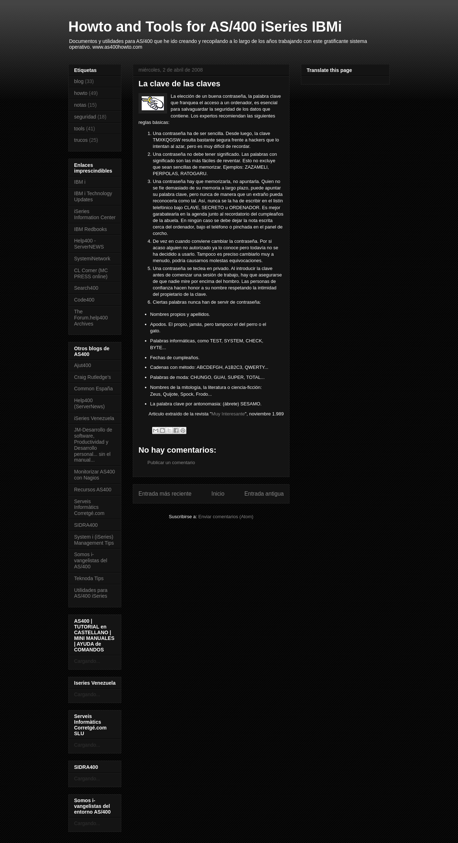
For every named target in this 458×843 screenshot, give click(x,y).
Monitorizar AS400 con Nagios (94, 475)
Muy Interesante (228, 413)
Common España (93, 388)
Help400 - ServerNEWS (89, 244)
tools (79, 128)
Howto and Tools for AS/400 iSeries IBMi (205, 26)
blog (78, 81)
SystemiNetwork (92, 258)
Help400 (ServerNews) (89, 403)
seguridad (85, 117)
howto (80, 93)
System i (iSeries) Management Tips (94, 540)
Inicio (217, 494)
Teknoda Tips (89, 578)
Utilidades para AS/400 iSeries (90, 593)
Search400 (86, 288)
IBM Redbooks (90, 229)
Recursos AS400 (92, 489)
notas (80, 105)
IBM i (80, 182)
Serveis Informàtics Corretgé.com (89, 507)
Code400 (84, 300)
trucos (81, 140)
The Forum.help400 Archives (91, 318)
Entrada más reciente (164, 494)
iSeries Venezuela (94, 418)
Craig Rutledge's (92, 377)
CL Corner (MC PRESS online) (91, 273)
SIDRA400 (86, 525)
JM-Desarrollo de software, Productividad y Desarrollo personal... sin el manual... (93, 445)
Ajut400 (82, 365)
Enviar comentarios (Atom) (225, 516)
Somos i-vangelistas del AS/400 (90, 560)
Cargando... (87, 661)
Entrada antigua (264, 494)
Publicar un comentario (171, 462)
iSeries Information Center (95, 214)
